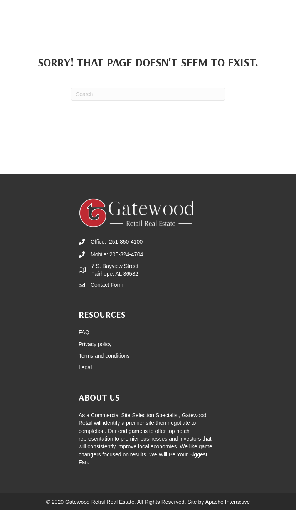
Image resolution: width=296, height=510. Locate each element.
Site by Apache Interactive (218, 502)
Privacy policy (95, 344)
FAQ (84, 332)
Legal (85, 367)
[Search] (148, 94)
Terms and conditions (104, 356)
